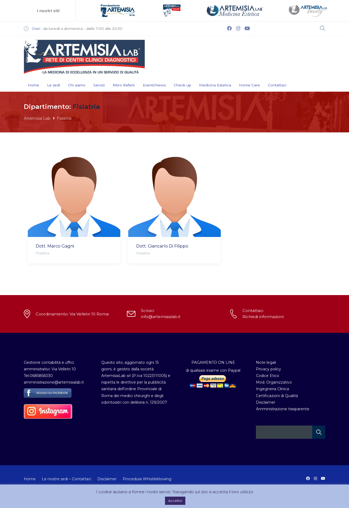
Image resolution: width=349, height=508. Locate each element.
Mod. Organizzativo (274, 382)
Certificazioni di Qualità (277, 395)
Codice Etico (267, 375)
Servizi (99, 85)
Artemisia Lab (37, 118)
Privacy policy (268, 369)
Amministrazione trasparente (282, 409)
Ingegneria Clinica (272, 388)
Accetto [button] (175, 500)
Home (33, 85)
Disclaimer (265, 402)
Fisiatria (42, 253)
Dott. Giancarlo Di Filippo (162, 246)
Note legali (266, 362)
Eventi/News (154, 85)
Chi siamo (76, 85)
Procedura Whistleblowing (147, 479)
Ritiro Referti (124, 85)
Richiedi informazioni (263, 316)
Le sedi (53, 85)
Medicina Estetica (215, 85)
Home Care (249, 85)
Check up (182, 85)
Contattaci (277, 85)
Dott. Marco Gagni (55, 246)
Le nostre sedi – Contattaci (66, 479)
